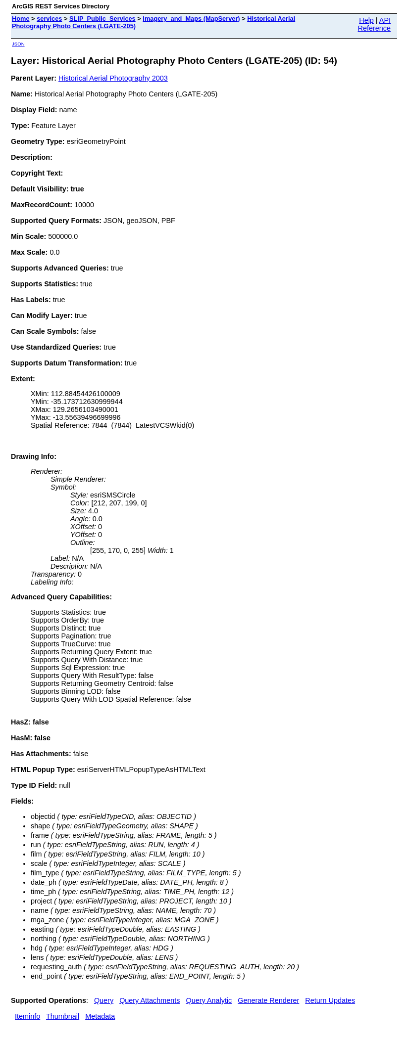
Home (21, 18)
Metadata (100, 1016)
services (49, 18)
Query (103, 1000)
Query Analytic (209, 1000)
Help (366, 20)
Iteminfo (27, 1016)
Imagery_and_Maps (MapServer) (191, 18)
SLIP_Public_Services (102, 18)
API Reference (374, 24)
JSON (18, 43)
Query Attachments (149, 1000)
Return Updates (330, 1000)
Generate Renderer (268, 1000)
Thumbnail (62, 1016)
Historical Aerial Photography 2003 (113, 78)
